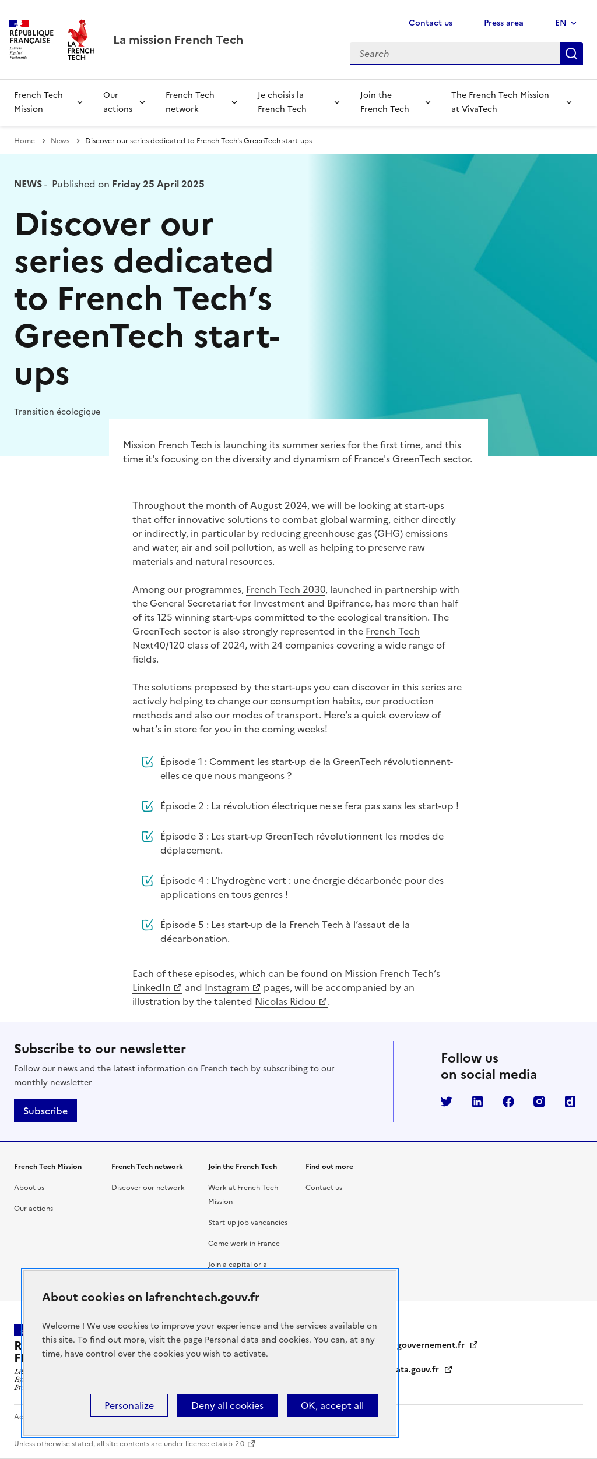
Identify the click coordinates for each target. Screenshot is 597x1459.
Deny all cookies (227, 1405)
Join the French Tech (384, 102)
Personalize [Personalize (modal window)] (129, 1405)
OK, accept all (332, 1405)
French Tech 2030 (285, 589)
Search (571, 53)
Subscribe (45, 1111)
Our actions (117, 102)
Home (24, 141)
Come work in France (244, 1243)
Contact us (430, 23)
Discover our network (148, 1187)
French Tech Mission (38, 102)
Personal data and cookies (257, 1340)
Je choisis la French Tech (282, 102)
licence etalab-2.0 (214, 1444)
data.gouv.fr (422, 1370)
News (60, 141)
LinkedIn (151, 987)
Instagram (227, 987)
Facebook (508, 1101)
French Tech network (190, 102)
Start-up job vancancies (247, 1222)
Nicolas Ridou (285, 1001)
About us (29, 1187)
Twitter (446, 1101)
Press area (504, 23)
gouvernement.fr (438, 1345)
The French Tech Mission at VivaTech (500, 102)
